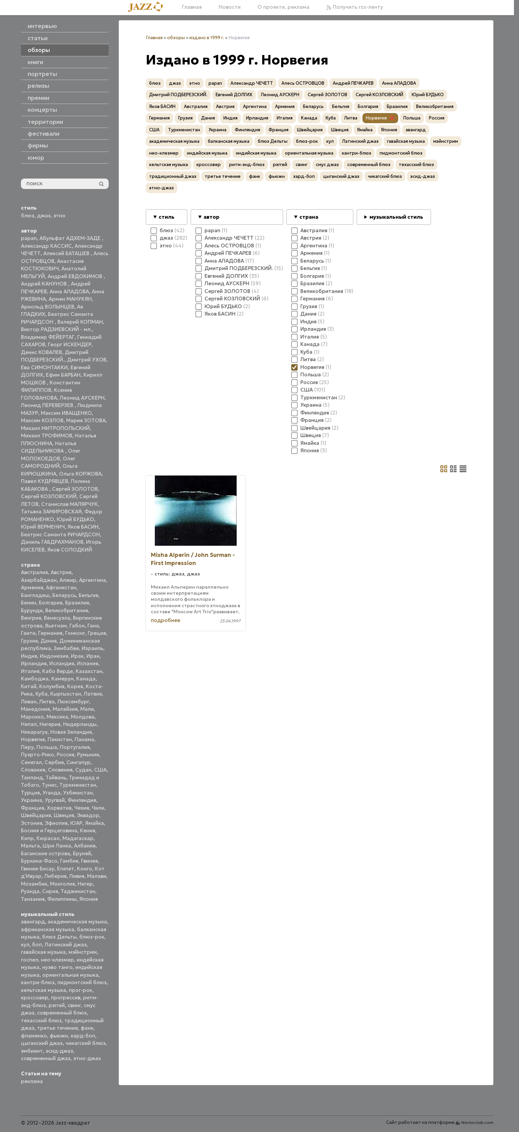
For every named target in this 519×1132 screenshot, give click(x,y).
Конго (84, 868)
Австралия (34, 572)
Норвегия (33, 739)
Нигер (85, 884)
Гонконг (75, 633)
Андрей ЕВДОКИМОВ (76, 276)
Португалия (75, 747)
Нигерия (49, 724)
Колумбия (51, 686)
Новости (230, 7)
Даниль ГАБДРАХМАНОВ (52, 542)
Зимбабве (66, 648)
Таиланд (32, 777)
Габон (77, 625)
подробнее (165, 620)
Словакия (33, 769)
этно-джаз (87, 1058)
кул (25, 944)
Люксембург (73, 701)
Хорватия (59, 808)
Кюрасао (48, 838)
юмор (36, 157)
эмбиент (32, 1051)
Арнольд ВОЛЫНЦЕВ (47, 306)
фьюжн (59, 1035)
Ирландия (34, 663)
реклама (32, 1081)
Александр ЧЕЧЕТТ (251, 83)
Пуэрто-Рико (37, 754)
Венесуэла (57, 618)
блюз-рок (91, 937)
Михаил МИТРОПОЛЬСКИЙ (55, 428)
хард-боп (83, 1035)
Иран (93, 656)
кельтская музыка (43, 990)
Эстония (31, 823)
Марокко (32, 716)
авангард (33, 921)
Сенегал (31, 762)
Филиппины (62, 899)
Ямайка (94, 823)
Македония (35, 709)
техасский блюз (41, 1020)
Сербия (54, 762)
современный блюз (62, 1012)
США (100, 769)
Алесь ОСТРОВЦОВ (302, 83)
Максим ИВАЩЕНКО (66, 413)
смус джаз (327, 164)
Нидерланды (80, 724)
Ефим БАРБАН (63, 375)
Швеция (64, 815)
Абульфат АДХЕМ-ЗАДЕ (70, 238)
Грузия (29, 641)
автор (211, 217)
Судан (83, 769)
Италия (30, 671)
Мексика (57, 716)
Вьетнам (56, 625)
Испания (87, 663)
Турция (30, 792)
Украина (31, 800)
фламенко (34, 1035)
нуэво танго (57, 967)
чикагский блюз (85, 1043)
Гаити (28, 633)
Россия (65, 754)
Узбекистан (78, 792)
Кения (87, 830)
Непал (29, 724)
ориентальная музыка (70, 975)
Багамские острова (45, 853)
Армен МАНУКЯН (70, 299)
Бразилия (77, 602)
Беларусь (64, 595)
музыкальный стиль (396, 217)
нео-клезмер (57, 959)
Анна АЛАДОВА (69, 291)
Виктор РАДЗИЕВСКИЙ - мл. (56, 329)
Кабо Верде (57, 671)
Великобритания (66, 610)
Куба (41, 694)
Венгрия (31, 618)
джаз (44, 215)
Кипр (27, 838)
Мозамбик (34, 884)
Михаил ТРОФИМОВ (46, 435)
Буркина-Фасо (39, 861)
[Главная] (148, 7)
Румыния (88, 754)
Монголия (62, 884)
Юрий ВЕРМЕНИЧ (43, 526)
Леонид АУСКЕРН (82, 398)
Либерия (55, 876)
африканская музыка (47, 929)
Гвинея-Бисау (37, 868)
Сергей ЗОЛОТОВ (75, 489)
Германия (50, 633)
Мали (87, 709)
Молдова (82, 716)
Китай (28, 686)
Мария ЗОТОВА (86, 420)
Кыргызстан (65, 694)
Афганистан (61, 587)
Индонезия (54, 656)
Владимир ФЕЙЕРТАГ (48, 337)
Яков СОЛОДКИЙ (69, 549)
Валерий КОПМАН (80, 322)
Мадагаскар (77, 838)
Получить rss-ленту (354, 7)
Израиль (92, 648)
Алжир (67, 580)
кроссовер (34, 997)
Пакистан (60, 739)
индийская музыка (256, 153)
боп (37, 944)
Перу (27, 747)
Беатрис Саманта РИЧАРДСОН (60, 534)
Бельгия (88, 595)
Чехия (81, 808)
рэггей (57, 1005)
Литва (47, 701)
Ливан (28, 701)
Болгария (50, 602)
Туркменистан (77, 785)
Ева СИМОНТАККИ (44, 367)
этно (59, 215)
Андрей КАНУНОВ (44, 283)
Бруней (82, 853)
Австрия (61, 572)
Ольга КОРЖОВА (80, 473)
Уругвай (55, 800)
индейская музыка (207, 153)
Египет (65, 868)
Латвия (93, 694)
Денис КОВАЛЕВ (41, 352)
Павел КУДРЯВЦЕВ (44, 481)
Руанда (30, 891)
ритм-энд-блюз (247, 164)
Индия (29, 656)
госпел (29, 959)
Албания (84, 845)
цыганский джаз (42, 1043)
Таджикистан (78, 891)
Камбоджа (35, 678)
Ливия (76, 876)
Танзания (33, 899)
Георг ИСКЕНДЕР (69, 344)
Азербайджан (39, 580)
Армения (32, 587)
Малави (96, 876)
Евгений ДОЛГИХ (234, 95)
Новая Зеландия (71, 732)
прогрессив (65, 997)
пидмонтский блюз (82, 982)
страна (308, 217)
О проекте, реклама (283, 7)
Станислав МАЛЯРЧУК (69, 504)
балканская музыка (228, 141)
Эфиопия (56, 823)
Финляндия (81, 800)
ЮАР (76, 823)
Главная (192, 7)
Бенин (28, 602)
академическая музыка (77, 921)
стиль (166, 217)
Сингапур (78, 762)
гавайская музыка (43, 952)
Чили (98, 808)
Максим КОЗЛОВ (42, 420)
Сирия (50, 891)
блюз (27, 215)
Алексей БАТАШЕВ (67, 253)
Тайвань (56, 777)
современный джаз (46, 1058)
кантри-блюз (38, 982)
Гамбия (69, 861)
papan (29, 238)
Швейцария (36, 815)
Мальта (30, 845)
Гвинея (89, 861)
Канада (85, 678)
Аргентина (92, 580)
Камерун (62, 678)
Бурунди (32, 610)
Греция (97, 633)
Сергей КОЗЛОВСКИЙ (49, 496)
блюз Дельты (59, 937)
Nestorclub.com (477, 1122)
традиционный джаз (172, 176)
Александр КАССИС (46, 246)
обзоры (176, 38)
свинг (74, 1005)
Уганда (51, 792)
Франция (32, 808)
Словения (60, 769)
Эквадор (88, 815)
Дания (48, 641)
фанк (87, 1028)
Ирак (77, 656)
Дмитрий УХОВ (86, 359)
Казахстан (89, 671)
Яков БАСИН (83, 526)
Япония (88, 899)
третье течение (57, 1028)
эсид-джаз (59, 1051)
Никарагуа (34, 732)
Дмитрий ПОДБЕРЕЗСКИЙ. (178, 95)
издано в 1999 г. (206, 38)
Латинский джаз (66, 944)
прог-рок (80, 990)
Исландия (61, 663)
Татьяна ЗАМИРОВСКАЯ (51, 511)
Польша (46, 747)
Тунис (49, 785)
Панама (84, 739)
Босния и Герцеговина (49, 830)
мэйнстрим (83, 952)
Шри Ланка (57, 845)
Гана (93, 625)
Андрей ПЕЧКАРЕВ (353, 83)
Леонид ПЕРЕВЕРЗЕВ (48, 405)
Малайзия (65, 709)
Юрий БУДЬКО (75, 519)
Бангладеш (35, 595)
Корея (75, 686)
